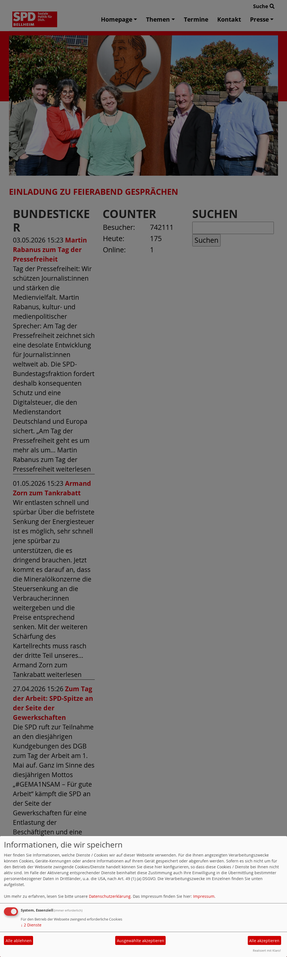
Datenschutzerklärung (110, 896)
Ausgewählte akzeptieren (140, 940)
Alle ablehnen (19, 940)
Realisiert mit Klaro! (267, 950)
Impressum (203, 896)
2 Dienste (31, 925)
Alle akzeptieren (264, 940)
